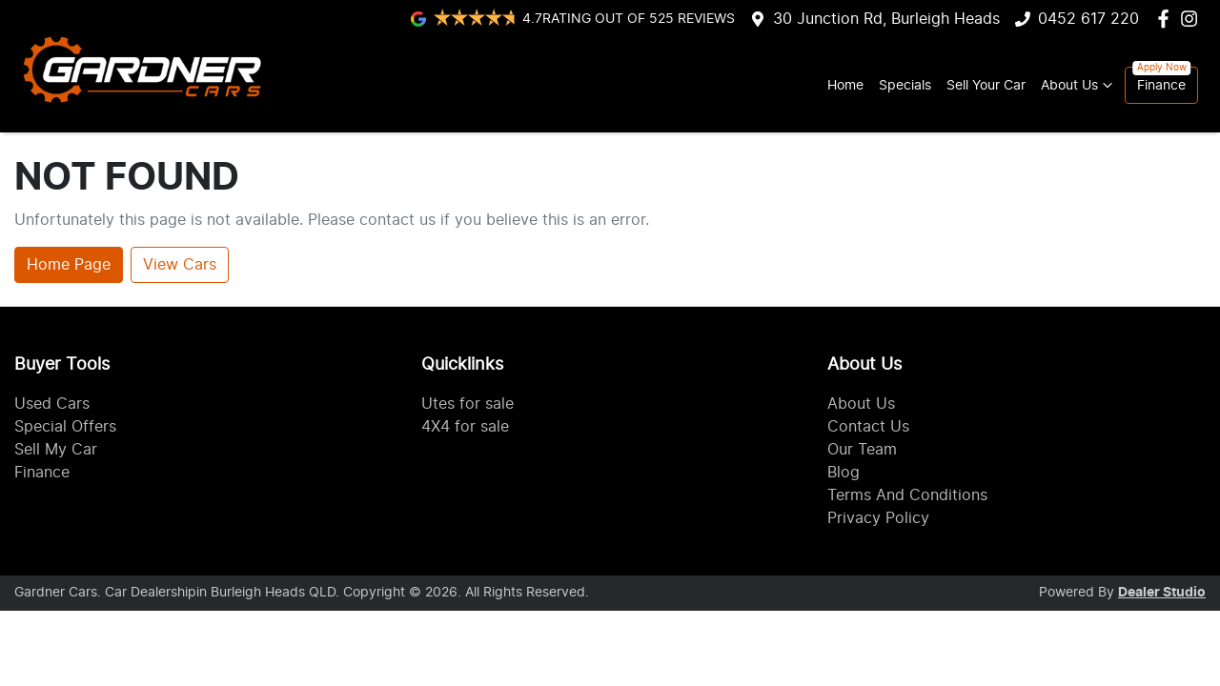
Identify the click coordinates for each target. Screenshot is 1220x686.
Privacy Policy (878, 518)
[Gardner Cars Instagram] (1193, 19)
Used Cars (52, 404)
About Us (1079, 84)
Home (845, 85)
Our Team (862, 449)
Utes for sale (467, 404)
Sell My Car (55, 449)
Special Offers (65, 426)
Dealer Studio (1162, 592)
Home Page (69, 264)
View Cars (179, 264)
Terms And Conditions (907, 495)
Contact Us (868, 426)
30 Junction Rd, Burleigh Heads (886, 19)
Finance (1161, 85)
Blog (843, 472)
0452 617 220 (1088, 19)
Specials (905, 85)
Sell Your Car (986, 85)
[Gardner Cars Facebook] (1167, 19)
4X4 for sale (465, 426)
